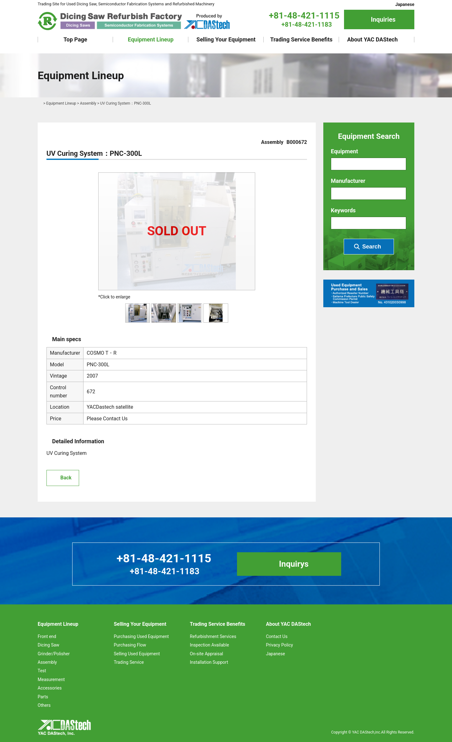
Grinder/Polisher (54, 653)
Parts (43, 696)
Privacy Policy (279, 645)
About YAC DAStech (372, 39)
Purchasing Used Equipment (141, 636)
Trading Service (129, 662)
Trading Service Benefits (301, 39)
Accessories (50, 687)
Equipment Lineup (151, 39)
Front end (47, 636)
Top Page (75, 39)
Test (42, 671)
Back (66, 478)
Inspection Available (209, 645)
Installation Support (209, 662)
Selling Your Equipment (226, 39)
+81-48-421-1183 (307, 24)
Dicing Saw (48, 645)
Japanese (404, 4)
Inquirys (294, 564)
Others (44, 705)
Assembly (88, 103)
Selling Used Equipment (137, 653)
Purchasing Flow (130, 645)
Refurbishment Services (213, 636)
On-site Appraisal (206, 653)
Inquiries (383, 19)
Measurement (51, 679)
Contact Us (277, 636)
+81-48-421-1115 (304, 15)
